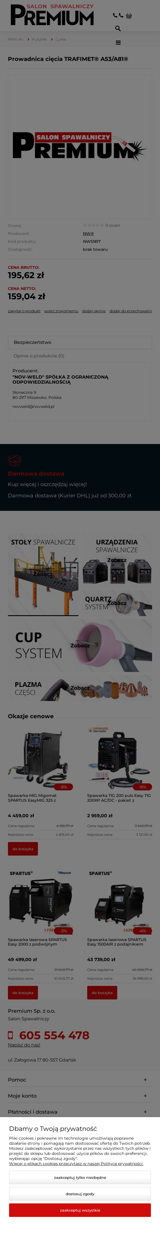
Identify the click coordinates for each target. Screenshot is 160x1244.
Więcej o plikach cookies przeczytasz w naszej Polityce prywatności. (76, 1163)
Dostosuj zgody (80, 1194)
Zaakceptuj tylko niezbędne (80, 1177)
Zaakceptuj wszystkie (80, 1210)
